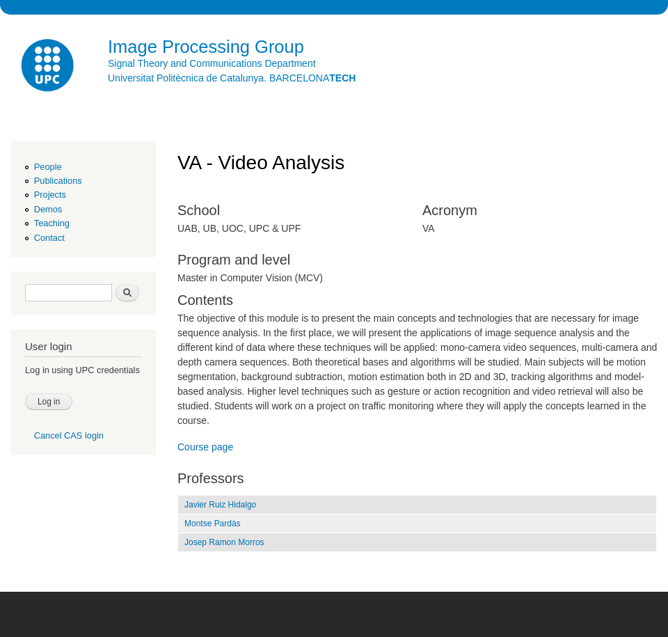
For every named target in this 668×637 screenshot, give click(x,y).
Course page (205, 447)
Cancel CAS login (69, 435)
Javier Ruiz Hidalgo (220, 505)
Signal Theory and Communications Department (212, 63)
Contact (49, 238)
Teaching (52, 223)
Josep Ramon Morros (224, 542)
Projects (50, 194)
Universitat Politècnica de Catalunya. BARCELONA (232, 78)
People (48, 167)
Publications (58, 180)
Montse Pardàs (212, 523)
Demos (48, 209)
